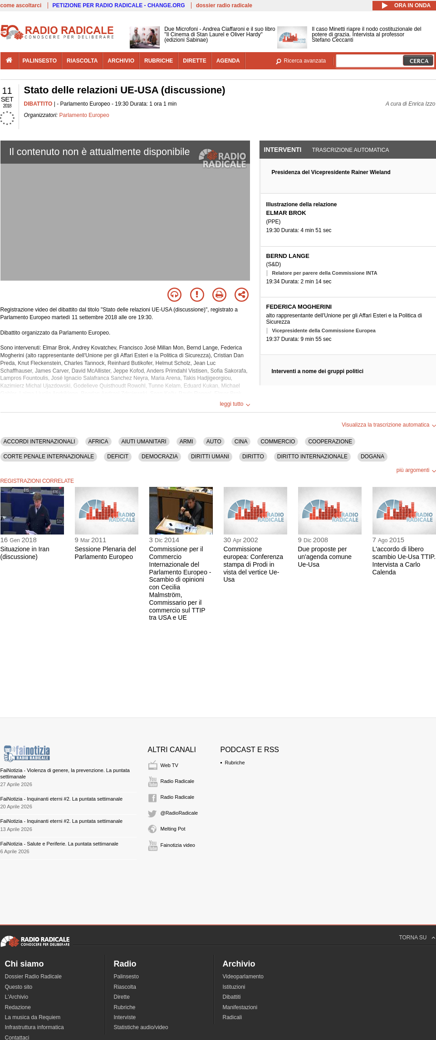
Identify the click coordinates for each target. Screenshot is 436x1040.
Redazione (18, 1007)
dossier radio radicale (224, 5)
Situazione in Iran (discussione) (24, 552)
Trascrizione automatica (350, 150)
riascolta (82, 61)
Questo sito (19, 987)
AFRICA (98, 441)
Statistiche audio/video (141, 1027)
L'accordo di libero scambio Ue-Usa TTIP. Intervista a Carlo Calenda (404, 560)
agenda (228, 61)
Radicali (232, 1017)
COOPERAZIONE (330, 441)
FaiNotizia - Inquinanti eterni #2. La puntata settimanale (61, 799)
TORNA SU (412, 937)
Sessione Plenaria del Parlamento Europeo (105, 552)
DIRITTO (253, 456)
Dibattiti (232, 997)
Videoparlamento (243, 976)
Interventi (283, 149)
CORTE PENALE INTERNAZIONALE (49, 456)
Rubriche (235, 762)
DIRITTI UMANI (210, 456)
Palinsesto (126, 976)
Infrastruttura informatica (34, 1027)
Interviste (125, 1017)
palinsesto (40, 61)
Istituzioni (234, 987)
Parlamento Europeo (84, 115)
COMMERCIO (277, 441)
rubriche (158, 61)
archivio (121, 61)
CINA (241, 441)
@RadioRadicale (179, 813)
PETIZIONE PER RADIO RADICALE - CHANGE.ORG (119, 5)
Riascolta (125, 987)
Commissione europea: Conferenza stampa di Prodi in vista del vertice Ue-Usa (254, 564)
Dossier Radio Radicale (33, 976)
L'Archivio (17, 997)
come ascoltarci (21, 5)
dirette (194, 61)
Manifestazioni (240, 1007)
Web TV (169, 765)
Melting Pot (173, 828)
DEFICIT (117, 456)
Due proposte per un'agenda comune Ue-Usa (325, 556)
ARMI (186, 441)
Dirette (122, 997)
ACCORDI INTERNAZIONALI (39, 441)
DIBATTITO (38, 104)
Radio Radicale (178, 781)
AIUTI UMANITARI (144, 441)
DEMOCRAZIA (160, 456)
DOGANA (372, 456)
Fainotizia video (178, 845)
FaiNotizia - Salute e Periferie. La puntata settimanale (59, 843)
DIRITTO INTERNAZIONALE (312, 456)
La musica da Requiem (33, 1017)
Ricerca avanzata (305, 61)
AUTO (213, 441)
